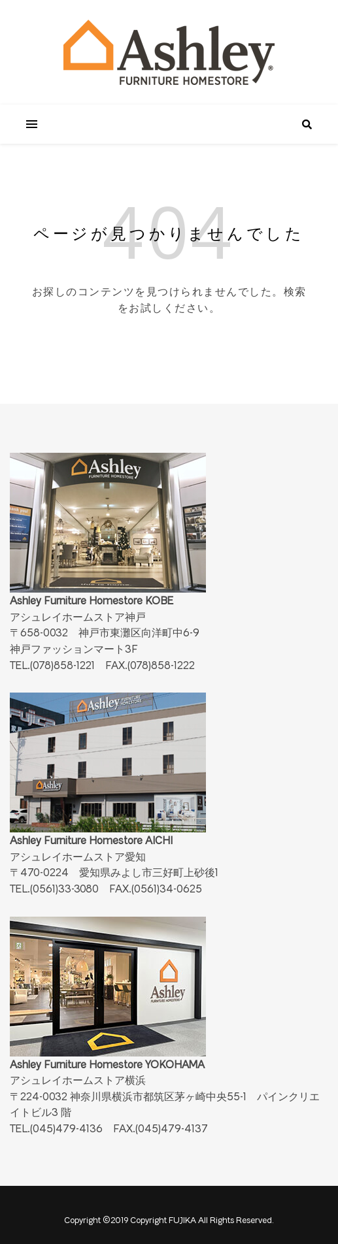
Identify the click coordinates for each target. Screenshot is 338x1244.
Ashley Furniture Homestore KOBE (108, 529)
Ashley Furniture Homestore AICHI (108, 769)
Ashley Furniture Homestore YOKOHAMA (108, 993)
